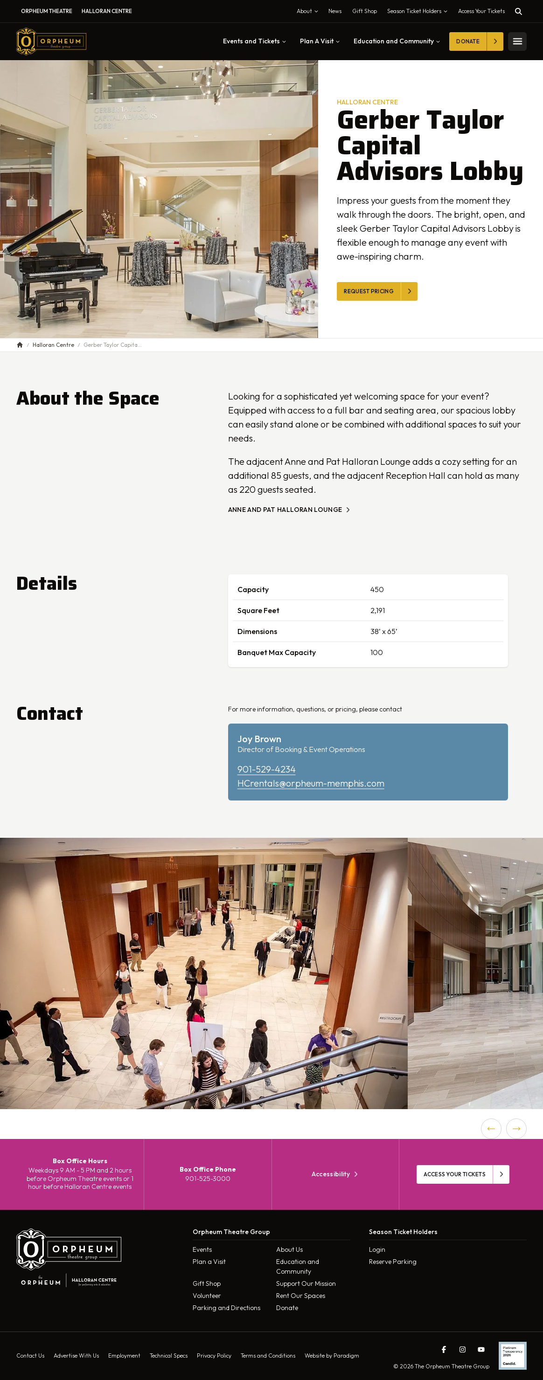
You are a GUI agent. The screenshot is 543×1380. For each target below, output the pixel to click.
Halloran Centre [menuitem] (107, 10)
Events (202, 1249)
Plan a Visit (209, 1261)
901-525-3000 (207, 1178)
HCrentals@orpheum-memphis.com (310, 783)
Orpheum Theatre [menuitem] (46, 10)
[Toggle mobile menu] (517, 41)
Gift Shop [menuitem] (364, 10)
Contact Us (30, 1355)
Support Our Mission (306, 1283)
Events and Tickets (254, 41)
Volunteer (207, 1295)
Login (377, 1249)
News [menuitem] (334, 10)
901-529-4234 (266, 769)
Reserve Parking (393, 1261)
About (309, 13)
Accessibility (336, 1174)
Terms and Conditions (268, 1355)
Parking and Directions (226, 1308)
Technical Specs (169, 1355)
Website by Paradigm (332, 1355)
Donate (287, 1308)
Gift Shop (207, 1283)
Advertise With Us (76, 1355)
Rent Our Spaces (300, 1295)
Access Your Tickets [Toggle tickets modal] (481, 10)
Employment (124, 1355)
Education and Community (397, 41)
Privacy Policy (214, 1355)
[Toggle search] (518, 11)
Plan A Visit (320, 41)
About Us (289, 1249)
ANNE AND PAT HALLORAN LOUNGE (290, 510)
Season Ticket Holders (419, 13)
